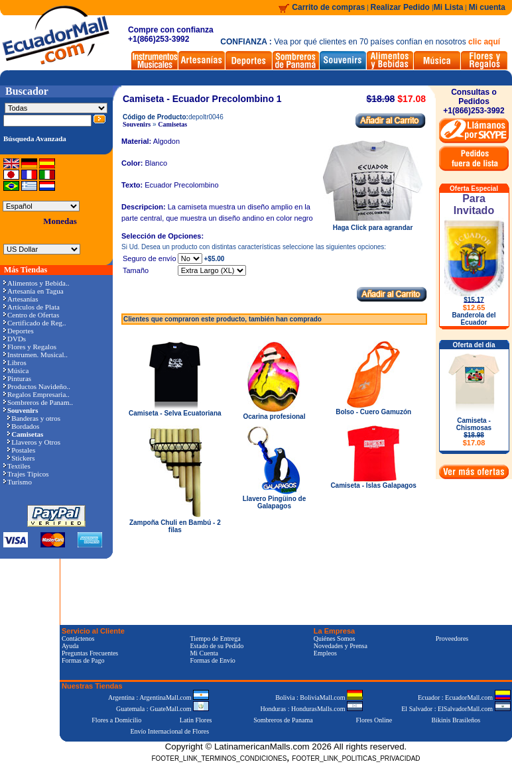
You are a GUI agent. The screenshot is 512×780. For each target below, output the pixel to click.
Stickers (20, 458)
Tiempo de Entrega (215, 638)
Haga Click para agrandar (372, 224)
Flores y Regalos (29, 347)
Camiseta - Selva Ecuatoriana (175, 413)
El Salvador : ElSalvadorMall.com (455, 708)
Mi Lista (449, 7)
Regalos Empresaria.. (36, 394)
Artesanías (20, 299)
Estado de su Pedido (216, 645)
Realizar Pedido (401, 7)
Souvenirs (137, 124)
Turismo (17, 482)
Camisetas (172, 124)
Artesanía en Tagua (33, 291)
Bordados (23, 426)
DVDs (14, 339)
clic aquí (484, 41)
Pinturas (17, 378)
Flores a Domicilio (116, 720)
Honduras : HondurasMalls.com (311, 708)
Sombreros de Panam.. (38, 402)
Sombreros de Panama (282, 720)
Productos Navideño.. (36, 386)
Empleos (325, 653)
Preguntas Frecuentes (90, 653)
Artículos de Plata (31, 307)
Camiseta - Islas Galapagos (373, 485)
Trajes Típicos (26, 474)
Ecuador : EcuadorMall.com (464, 697)
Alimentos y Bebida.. (36, 283)
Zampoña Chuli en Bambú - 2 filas (175, 526)
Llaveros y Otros (33, 442)
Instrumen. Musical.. (35, 355)
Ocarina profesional (274, 416)
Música (16, 370)
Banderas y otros (33, 418)
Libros (15, 362)
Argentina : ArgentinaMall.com (158, 697)
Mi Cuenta (204, 653)
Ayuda (70, 645)
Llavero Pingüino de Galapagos (274, 502)
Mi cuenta (487, 7)
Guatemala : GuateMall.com (162, 708)
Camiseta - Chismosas (473, 432)
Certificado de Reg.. (34, 323)
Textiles (17, 466)
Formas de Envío (212, 660)
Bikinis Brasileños (456, 720)
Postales (21, 450)
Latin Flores (196, 720)
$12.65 (474, 307)
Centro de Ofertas (31, 315)
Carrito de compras (328, 7)
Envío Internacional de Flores (169, 731)
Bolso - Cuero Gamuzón (373, 412)
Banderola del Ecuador (473, 318)
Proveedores (452, 638)
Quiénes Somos (334, 638)
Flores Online (374, 720)
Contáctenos (78, 638)
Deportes (18, 331)
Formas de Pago (83, 660)
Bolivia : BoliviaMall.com (319, 697)
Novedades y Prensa (340, 645)
